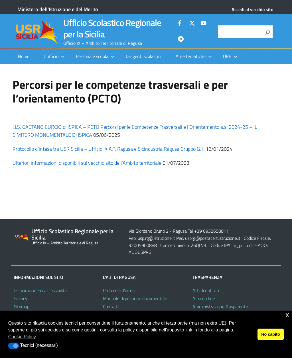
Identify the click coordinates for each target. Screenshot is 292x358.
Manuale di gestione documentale (135, 298)
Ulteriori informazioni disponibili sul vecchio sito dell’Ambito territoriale (87, 163)
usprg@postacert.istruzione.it (212, 238)
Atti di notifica (205, 290)
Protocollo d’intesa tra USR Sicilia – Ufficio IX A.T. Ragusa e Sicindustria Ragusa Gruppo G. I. (108, 149)
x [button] (287, 314)
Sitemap (21, 306)
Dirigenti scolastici (143, 56)
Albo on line (203, 298)
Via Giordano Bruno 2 (149, 231)
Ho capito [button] (270, 334)
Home (23, 56)
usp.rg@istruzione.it (157, 238)
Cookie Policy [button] (22, 336)
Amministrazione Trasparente (220, 306)
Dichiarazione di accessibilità (40, 290)
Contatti (111, 306)
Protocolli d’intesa (120, 290)
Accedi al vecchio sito (252, 9)
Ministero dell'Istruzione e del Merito (57, 9)
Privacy (20, 298)
